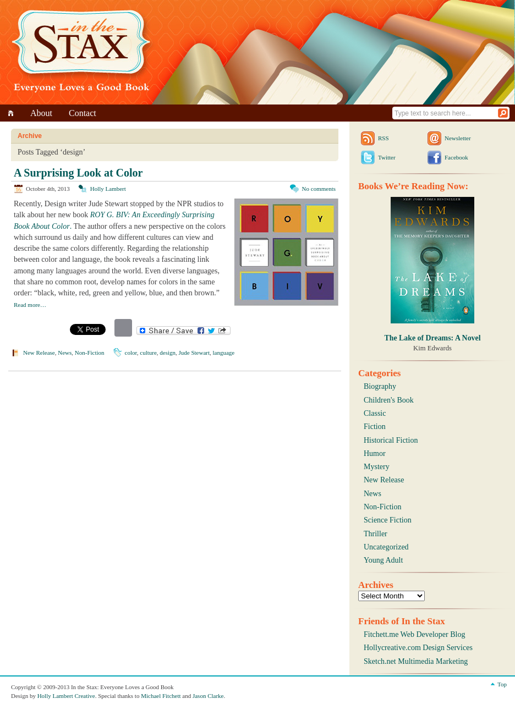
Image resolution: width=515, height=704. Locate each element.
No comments (319, 188)
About (41, 113)
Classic (375, 413)
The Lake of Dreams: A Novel (432, 338)
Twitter (387, 157)
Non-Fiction (90, 352)
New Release (39, 352)
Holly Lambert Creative (66, 695)
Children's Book (389, 400)
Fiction (375, 426)
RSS (383, 138)
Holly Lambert (108, 188)
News (65, 352)
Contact (82, 113)
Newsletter (458, 138)
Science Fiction (388, 520)
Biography (380, 386)
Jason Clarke (208, 695)
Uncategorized (386, 547)
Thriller (375, 534)
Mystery (377, 467)
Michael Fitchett (160, 695)
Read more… (30, 304)
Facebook (456, 157)
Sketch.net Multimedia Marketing (416, 661)
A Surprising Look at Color (78, 173)
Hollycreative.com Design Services (418, 648)
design (168, 352)
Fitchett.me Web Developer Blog (414, 634)
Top (502, 684)
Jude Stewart (194, 352)
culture (148, 352)
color (131, 352)
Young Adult (383, 560)
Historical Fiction (391, 440)
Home (12, 113)
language (224, 352)
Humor (375, 453)
